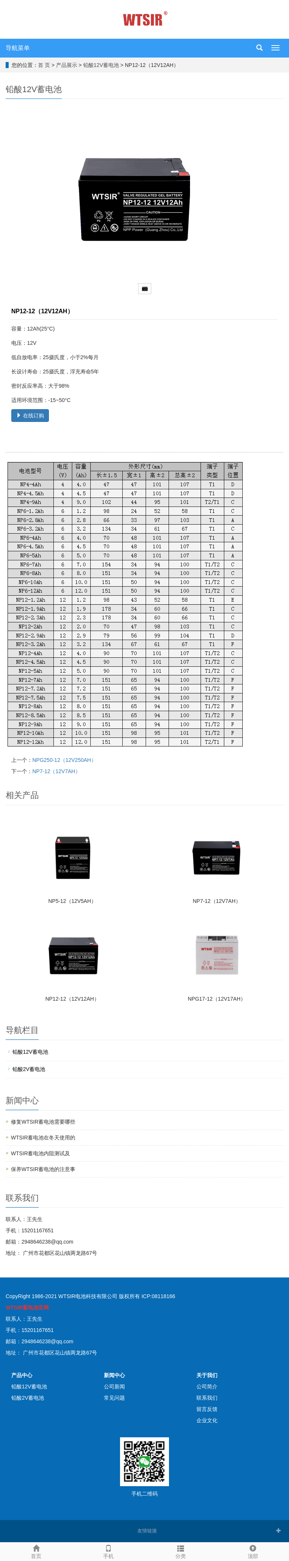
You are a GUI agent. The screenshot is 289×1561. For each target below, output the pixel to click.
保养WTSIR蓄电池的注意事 (43, 1169)
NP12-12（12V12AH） (72, 999)
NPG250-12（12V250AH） (64, 760)
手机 (108, 1551)
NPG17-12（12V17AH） (217, 999)
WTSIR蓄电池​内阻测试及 (40, 1153)
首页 (36, 1551)
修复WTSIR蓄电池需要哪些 (43, 1122)
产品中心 (21, 1375)
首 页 (44, 65)
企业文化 (207, 1420)
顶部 (253, 1551)
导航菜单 (18, 48)
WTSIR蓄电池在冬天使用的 (43, 1138)
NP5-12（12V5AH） (72, 901)
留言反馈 (207, 1409)
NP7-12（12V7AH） (56, 771)
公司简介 (207, 1387)
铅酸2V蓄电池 (28, 1069)
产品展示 (66, 65)
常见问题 (114, 1398)
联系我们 (207, 1398)
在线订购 (30, 416)
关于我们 (207, 1375)
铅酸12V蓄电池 (101, 65)
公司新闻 (114, 1387)
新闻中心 (114, 1375)
